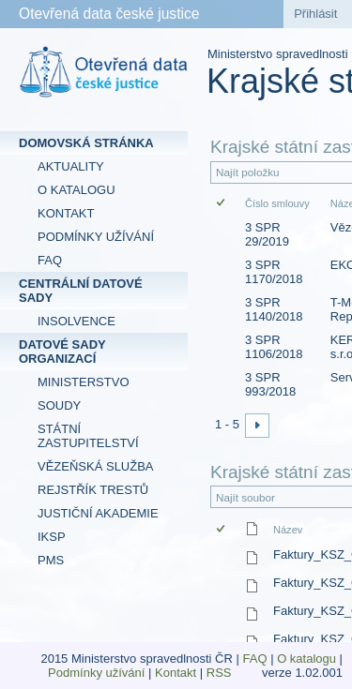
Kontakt (175, 673)
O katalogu (306, 659)
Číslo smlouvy (277, 203)
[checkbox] (222, 204)
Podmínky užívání (96, 673)
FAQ (255, 659)
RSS (221, 673)
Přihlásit (315, 14)
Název (287, 529)
